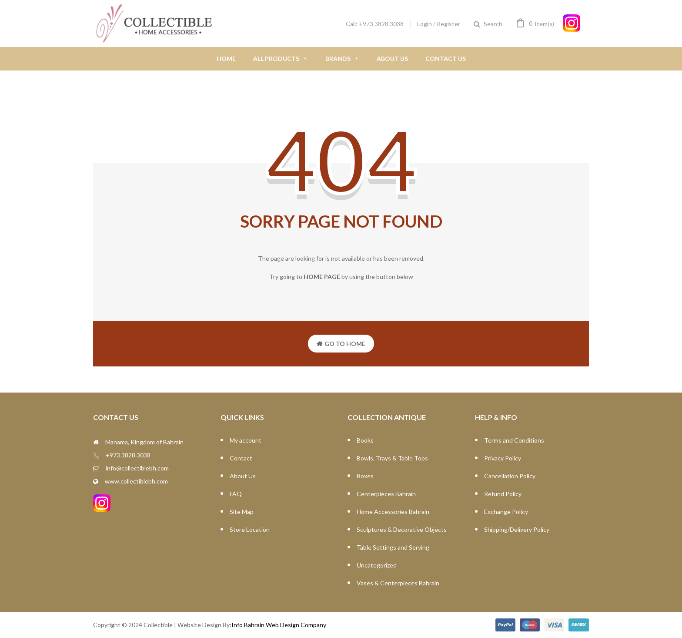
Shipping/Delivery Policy (516, 529)
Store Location (250, 529)
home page (322, 276)
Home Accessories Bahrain (393, 511)
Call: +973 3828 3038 (375, 23)
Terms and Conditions (514, 440)
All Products (280, 59)
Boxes (365, 476)
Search (493, 23)
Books (365, 440)
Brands (342, 59)
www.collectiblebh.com (136, 481)
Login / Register (438, 23)
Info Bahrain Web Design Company (278, 624)
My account (245, 440)
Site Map (242, 511)
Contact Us (445, 58)
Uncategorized (377, 565)
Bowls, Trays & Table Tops (392, 458)
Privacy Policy (502, 458)
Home (226, 58)
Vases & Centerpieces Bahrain (398, 583)
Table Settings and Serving (393, 547)
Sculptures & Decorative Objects (402, 529)
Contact (241, 458)
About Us (392, 58)
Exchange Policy (506, 511)
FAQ (236, 493)
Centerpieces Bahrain (386, 493)
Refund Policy (503, 493)
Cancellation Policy (509, 476)
